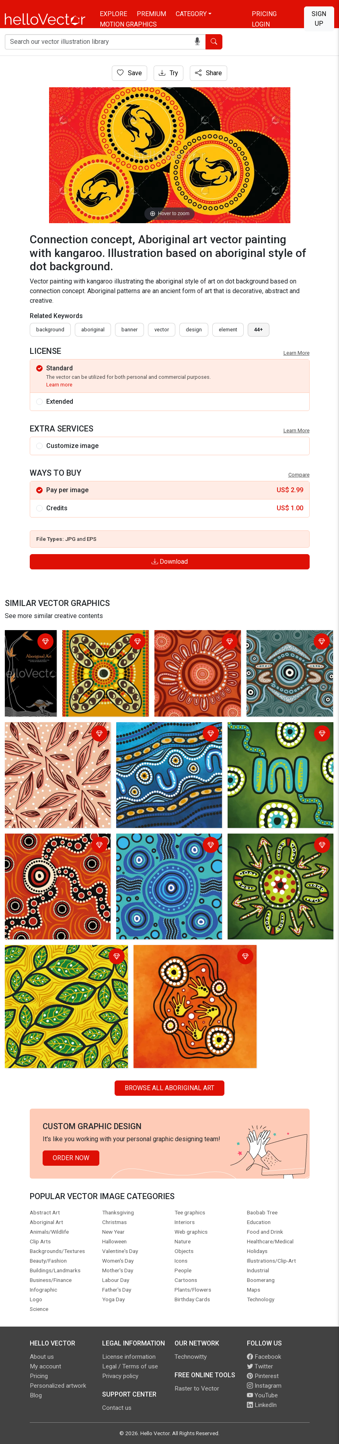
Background (50, 330)
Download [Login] (170, 561)
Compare (299, 475)
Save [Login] (129, 73)
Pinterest (263, 1376)
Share (208, 73)
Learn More (297, 353)
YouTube (262, 1395)
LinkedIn (262, 1405)
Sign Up (319, 18)
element (228, 330)
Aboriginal (93, 330)
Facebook (264, 1356)
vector (161, 330)
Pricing (264, 14)
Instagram (264, 1385)
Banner (129, 330)
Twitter (260, 1366)
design (194, 330)
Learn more (59, 385)
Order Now (71, 1158)
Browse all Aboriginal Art (169, 1088)
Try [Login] (168, 73)
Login (261, 24)
